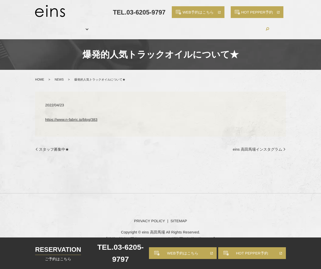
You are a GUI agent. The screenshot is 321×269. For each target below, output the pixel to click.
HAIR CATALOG (142, 26)
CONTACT (259, 26)
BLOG (233, 26)
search (278, 26)
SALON (65, 26)
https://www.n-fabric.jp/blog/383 (71, 114)
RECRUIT (208, 26)
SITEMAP (179, 215)
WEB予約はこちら (183, 253)
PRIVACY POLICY (149, 215)
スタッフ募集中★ (54, 144)
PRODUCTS (178, 26)
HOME (42, 26)
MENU (88, 26)
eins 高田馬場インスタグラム (257, 144)
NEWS (59, 74)
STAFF (111, 26)
